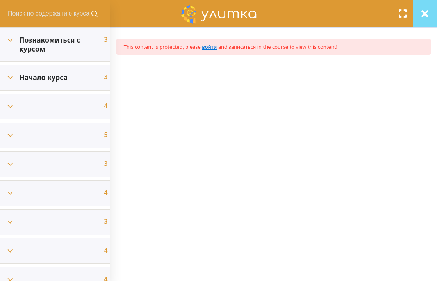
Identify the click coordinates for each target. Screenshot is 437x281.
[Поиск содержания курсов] (101, 13)
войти (216, 46)
